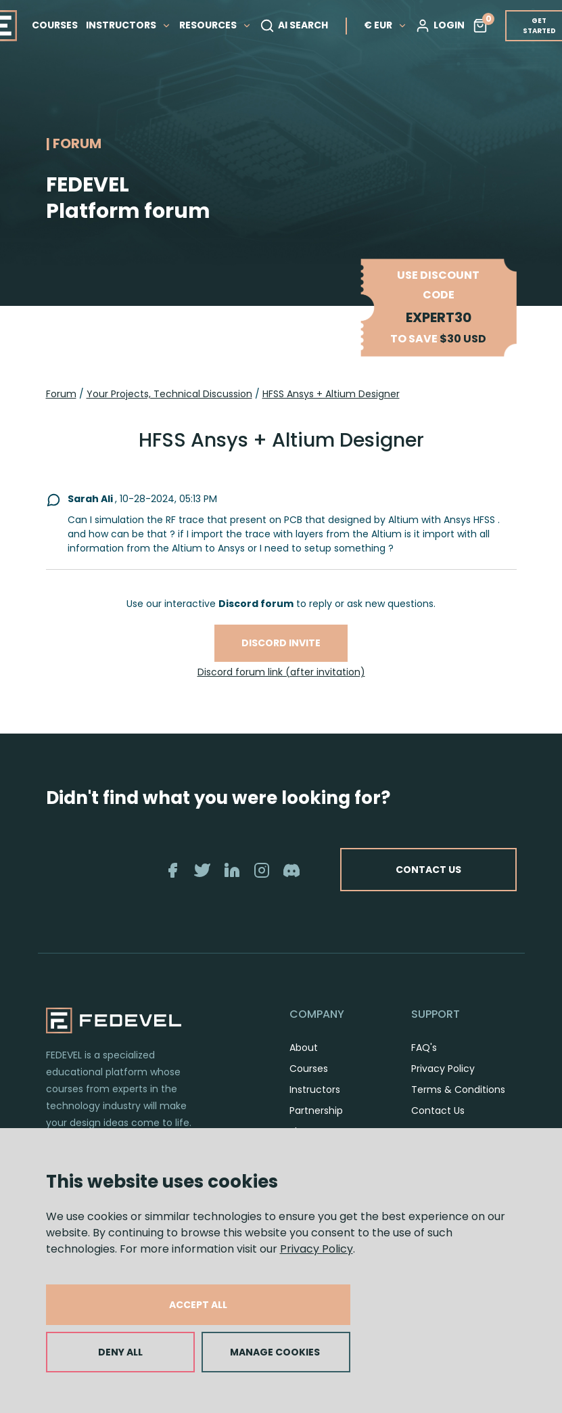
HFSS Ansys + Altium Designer (331, 394)
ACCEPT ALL (198, 1304)
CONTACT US (428, 869)
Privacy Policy (316, 1249)
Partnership (316, 1110)
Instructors (314, 1089)
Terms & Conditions (458, 1089)
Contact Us (438, 1110)
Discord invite (281, 643)
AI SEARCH (294, 25)
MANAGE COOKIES (275, 1352)
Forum (61, 394)
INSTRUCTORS (128, 25)
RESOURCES (215, 25)
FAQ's (424, 1047)
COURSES (55, 25)
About (303, 1047)
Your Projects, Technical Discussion (169, 394)
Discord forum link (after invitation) (281, 672)
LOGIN (440, 25)
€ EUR (385, 25)
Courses (308, 1068)
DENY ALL (120, 1352)
